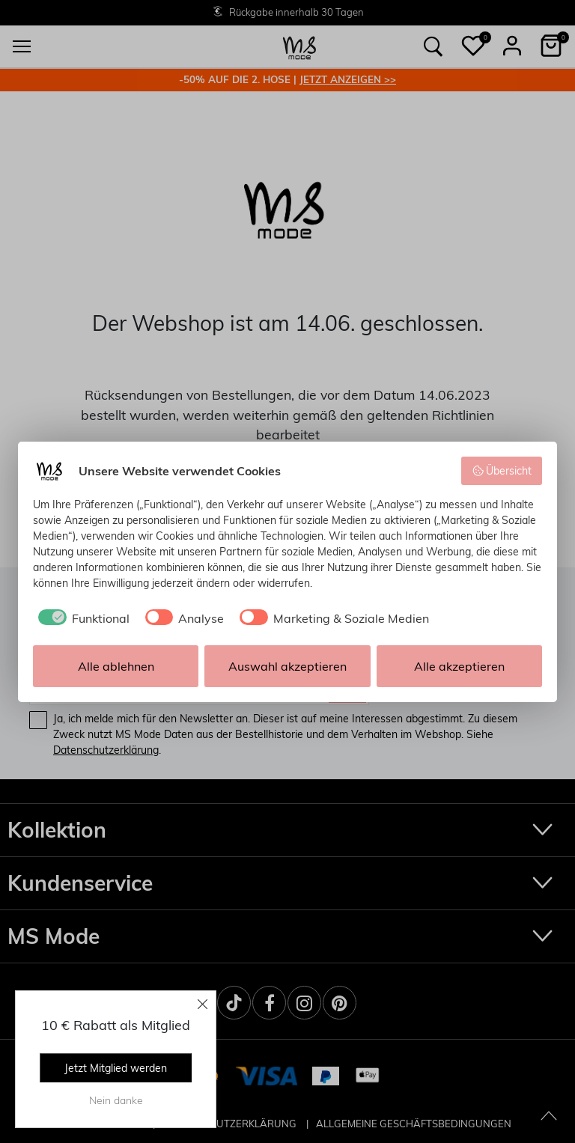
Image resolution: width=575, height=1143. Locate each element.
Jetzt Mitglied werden (115, 1068)
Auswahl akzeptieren (287, 666)
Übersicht (502, 471)
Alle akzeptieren (459, 666)
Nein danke (116, 1100)
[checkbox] (81, 618)
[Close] (203, 1004)
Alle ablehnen (116, 666)
